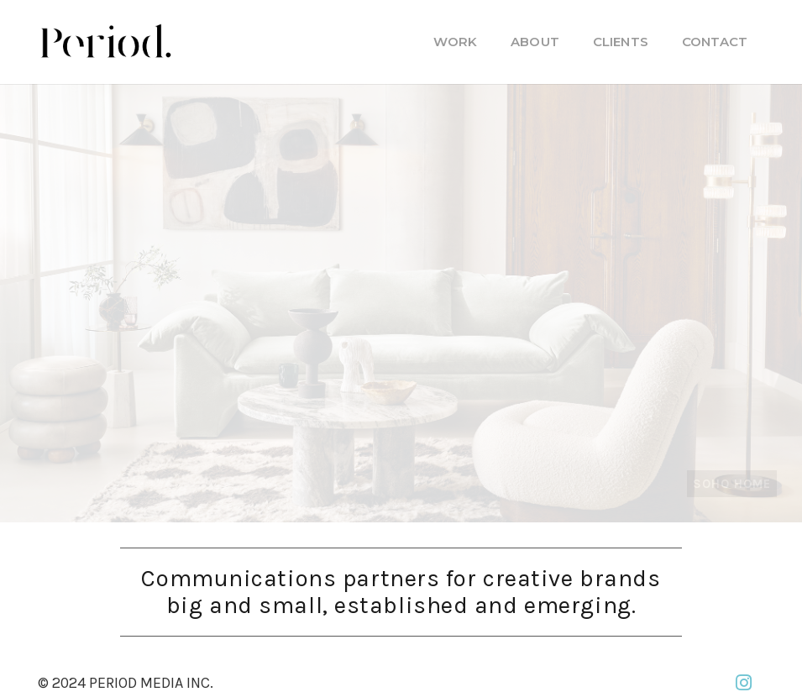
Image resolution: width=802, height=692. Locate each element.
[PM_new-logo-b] (105, 42)
